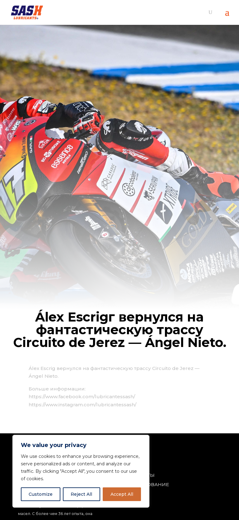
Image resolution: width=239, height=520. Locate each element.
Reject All (81, 494)
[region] (80, 471)
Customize (41, 494)
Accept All (121, 494)
